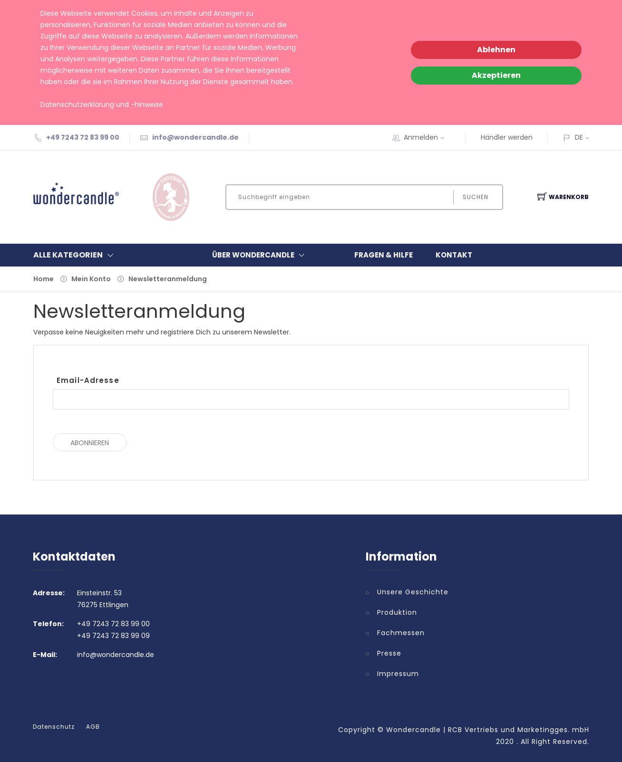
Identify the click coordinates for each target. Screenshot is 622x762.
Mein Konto (91, 279)
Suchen (475, 197)
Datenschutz (54, 727)
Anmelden (427, 137)
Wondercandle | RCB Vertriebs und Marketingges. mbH (487, 729)
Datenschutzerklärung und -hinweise (101, 104)
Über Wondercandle (260, 255)
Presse (389, 653)
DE (579, 137)
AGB (93, 727)
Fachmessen (401, 633)
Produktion (397, 612)
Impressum (398, 673)
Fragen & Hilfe (383, 255)
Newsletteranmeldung (167, 279)
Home (43, 279)
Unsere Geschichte (412, 592)
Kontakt (454, 255)
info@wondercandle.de (195, 137)
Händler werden (507, 137)
